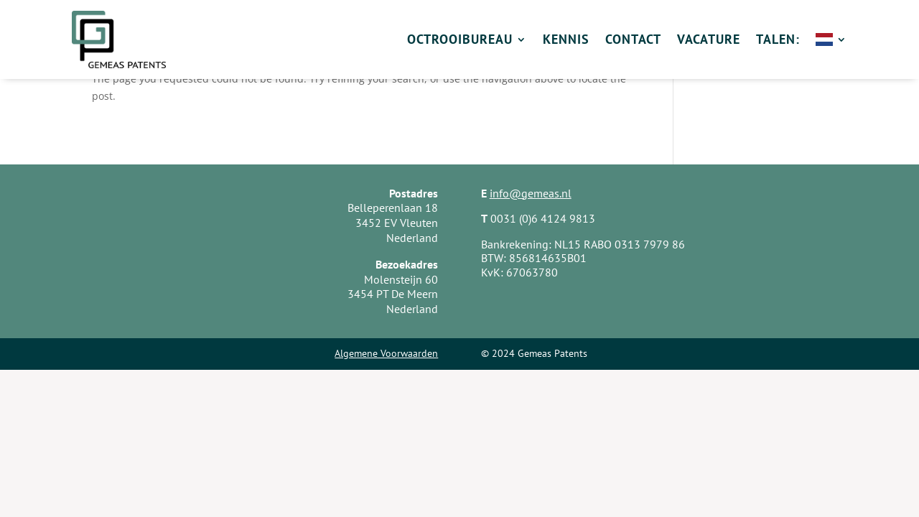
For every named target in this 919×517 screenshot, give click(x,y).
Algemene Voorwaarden (386, 353)
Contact (633, 39)
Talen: (778, 39)
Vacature (708, 39)
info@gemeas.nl (531, 193)
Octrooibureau (460, 39)
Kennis (566, 39)
